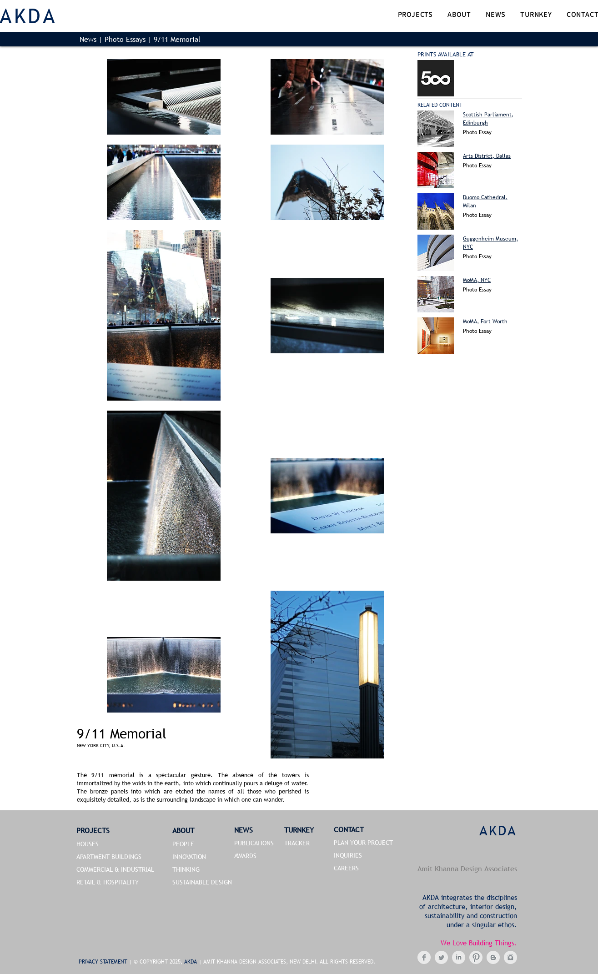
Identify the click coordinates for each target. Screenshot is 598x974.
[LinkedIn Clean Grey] (458, 957)
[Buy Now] (435, 78)
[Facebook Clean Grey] (424, 957)
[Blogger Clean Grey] (493, 957)
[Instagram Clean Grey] (510, 957)
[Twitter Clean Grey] (441, 957)
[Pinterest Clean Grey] (475, 957)
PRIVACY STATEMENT (104, 962)
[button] (415, 15)
